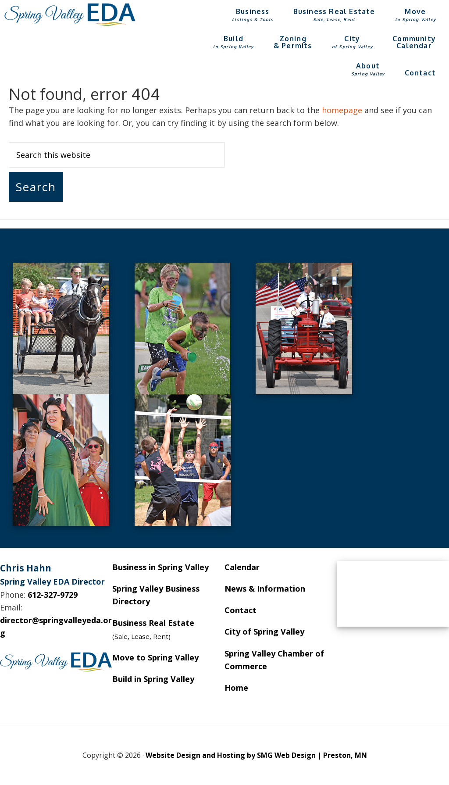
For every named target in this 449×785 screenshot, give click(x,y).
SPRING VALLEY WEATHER (393, 594)
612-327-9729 (53, 594)
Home (236, 687)
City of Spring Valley (264, 631)
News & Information (264, 588)
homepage (342, 110)
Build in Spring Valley (153, 679)
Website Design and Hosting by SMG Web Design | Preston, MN (256, 755)
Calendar (242, 567)
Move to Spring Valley (155, 657)
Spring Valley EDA (70, 14)
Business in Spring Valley (160, 567)
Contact (240, 610)
